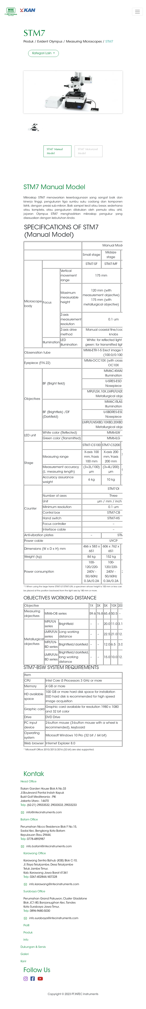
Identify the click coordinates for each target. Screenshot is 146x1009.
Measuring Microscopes (84, 41)
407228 (52, 877)
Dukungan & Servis (33, 947)
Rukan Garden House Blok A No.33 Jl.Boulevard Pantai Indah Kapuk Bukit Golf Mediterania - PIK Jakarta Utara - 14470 (43, 797)
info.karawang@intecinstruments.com (54, 884)
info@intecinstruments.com (44, 812)
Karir (23, 961)
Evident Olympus (49, 41)
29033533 (57, 805)
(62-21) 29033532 (38, 805)
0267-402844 (38, 877)
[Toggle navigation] (137, 12)
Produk (28, 41)
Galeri (25, 954)
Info (25, 940)
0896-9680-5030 (40, 911)
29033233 (70, 805)
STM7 (109, 41)
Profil (26, 925)
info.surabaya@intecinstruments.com (53, 918)
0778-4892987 (36, 839)
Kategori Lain (42, 53)
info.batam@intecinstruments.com (49, 846)
